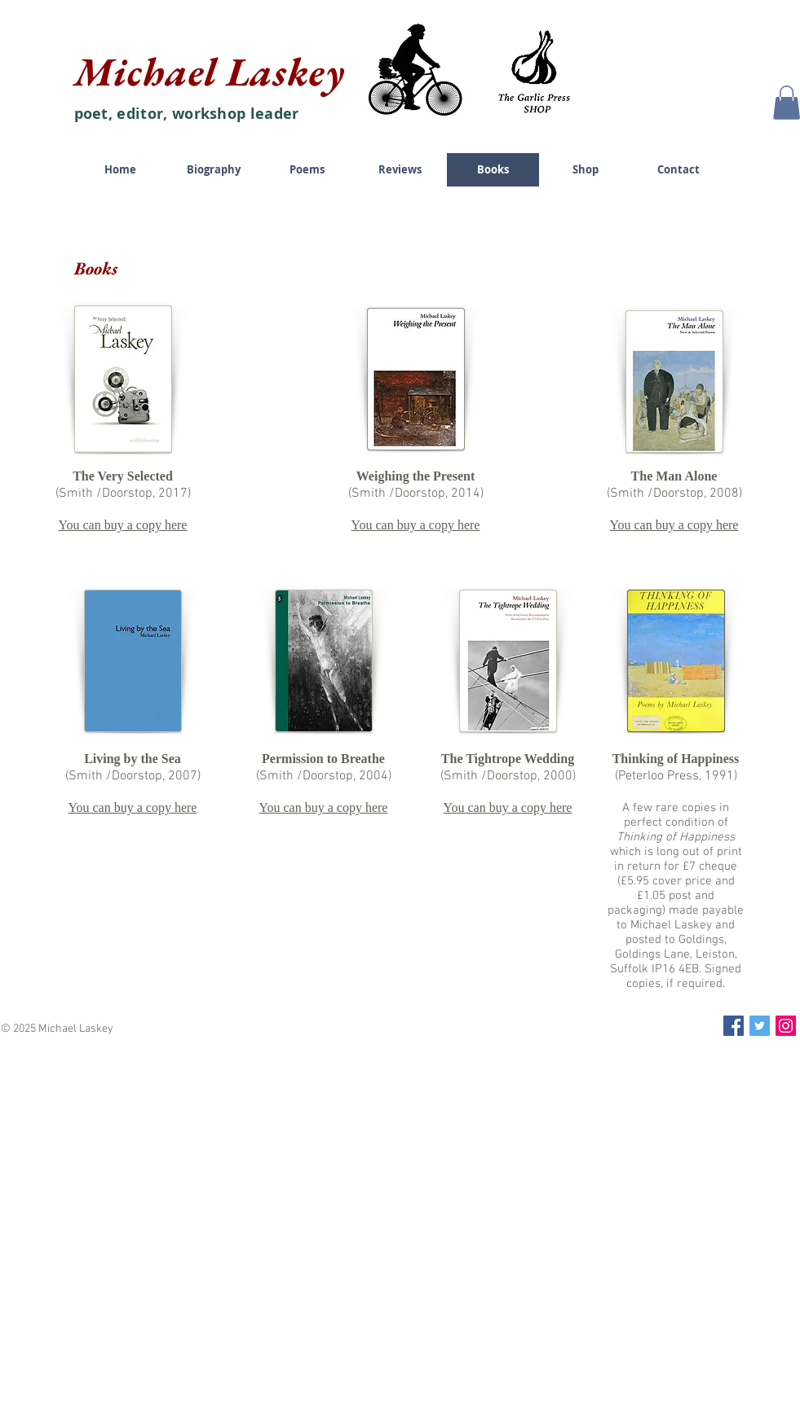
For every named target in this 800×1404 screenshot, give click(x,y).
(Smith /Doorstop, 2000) (508, 776)
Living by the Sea (132, 759)
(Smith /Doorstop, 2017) (123, 493)
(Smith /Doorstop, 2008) (674, 493)
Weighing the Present (415, 476)
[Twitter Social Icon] (759, 1026)
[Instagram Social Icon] (786, 1026)
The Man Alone (674, 476)
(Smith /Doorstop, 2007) (133, 776)
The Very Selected (123, 476)
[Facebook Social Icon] (733, 1026)
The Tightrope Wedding (507, 759)
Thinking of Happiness (676, 759)
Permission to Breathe (323, 759)
